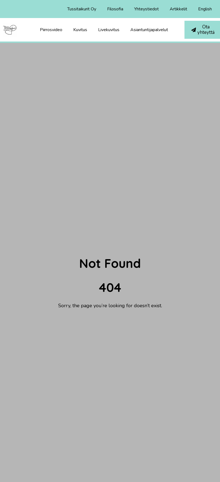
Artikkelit (178, 9)
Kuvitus (80, 30)
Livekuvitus (108, 30)
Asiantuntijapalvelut (149, 30)
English (205, 9)
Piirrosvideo (51, 30)
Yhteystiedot (146, 9)
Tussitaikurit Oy (81, 9)
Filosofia (115, 9)
